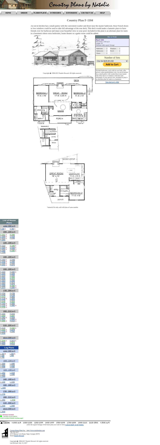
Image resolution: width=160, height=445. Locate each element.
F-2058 (12, 317)
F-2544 (2, 342)
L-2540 (2, 412)
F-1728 (2, 298)
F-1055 (2, 240)
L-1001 (2, 365)
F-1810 (12, 300)
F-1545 (2, 279)
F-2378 (12, 330)
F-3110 (12, 344)
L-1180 (12, 367)
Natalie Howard (19, 436)
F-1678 (12, 284)
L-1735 (2, 394)
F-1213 (2, 246)
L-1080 (12, 364)
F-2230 (2, 333)
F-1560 (2, 284)
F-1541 (2, 277)
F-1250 (2, 247)
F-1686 (12, 287)
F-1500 (2, 272)
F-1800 (12, 297)
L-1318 (12, 373)
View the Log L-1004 (112, 82)
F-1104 (12, 236)
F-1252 (2, 249)
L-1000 (2, 364)
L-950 (12, 356)
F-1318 (12, 247)
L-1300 (2, 376)
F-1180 (12, 238)
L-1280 (2, 375)
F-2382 (12, 332)
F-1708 (2, 295)
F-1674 (12, 282)
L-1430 (2, 382)
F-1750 (2, 304)
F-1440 (2, 263)
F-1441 (2, 265)
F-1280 (2, 251)
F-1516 (2, 275)
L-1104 (12, 365)
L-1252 (2, 373)
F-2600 (2, 344)
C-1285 (2, 252)
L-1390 (12, 375)
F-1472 (12, 265)
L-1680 (3, 388)
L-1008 (2, 367)
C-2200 (2, 332)
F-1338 (12, 249)
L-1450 (12, 382)
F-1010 (2, 238)
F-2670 (12, 341)
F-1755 (2, 305)
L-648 (2, 356)
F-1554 (2, 282)
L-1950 (2, 400)
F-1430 (2, 261)
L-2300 (12, 406)
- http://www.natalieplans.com (35, 430)
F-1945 (2, 314)
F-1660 (12, 281)
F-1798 (12, 295)
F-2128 (2, 328)
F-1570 (2, 287)
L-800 (12, 354)
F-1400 (2, 260)
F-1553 (2, 281)
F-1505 (2, 274)
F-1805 (12, 298)
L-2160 (2, 406)
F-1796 (12, 293)
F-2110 (12, 321)
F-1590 (12, 275)
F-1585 (12, 272)
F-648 (2, 229)
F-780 (12, 229)
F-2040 (12, 314)
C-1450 (12, 260)
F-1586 (12, 274)
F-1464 (12, 263)
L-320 (2, 354)
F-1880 (12, 305)
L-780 (2, 357)
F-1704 (2, 293)
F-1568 (2, 286)
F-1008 (2, 236)
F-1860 (12, 304)
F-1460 (12, 261)
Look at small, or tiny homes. (74, 425)
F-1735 (2, 300)
